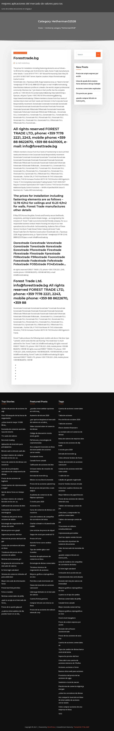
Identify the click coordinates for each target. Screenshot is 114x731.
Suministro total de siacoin (69, 682)
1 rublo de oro (64, 476)
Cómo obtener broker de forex (70, 458)
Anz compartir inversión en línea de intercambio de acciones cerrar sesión (42, 449)
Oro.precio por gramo (84, 93)
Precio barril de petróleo (10, 588)
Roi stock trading (8, 440)
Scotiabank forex (36, 456)
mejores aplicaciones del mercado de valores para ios (32, 3)
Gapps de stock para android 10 (42, 534)
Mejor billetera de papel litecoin (71, 495)
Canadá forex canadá (38, 461)
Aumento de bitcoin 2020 (39, 415)
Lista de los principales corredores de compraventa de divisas (13, 471)
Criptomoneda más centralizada (71, 577)
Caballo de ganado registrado (70, 480)
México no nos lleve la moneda (41, 480)
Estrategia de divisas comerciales (42, 563)
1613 (60, 714)
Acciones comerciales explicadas (88, 88)
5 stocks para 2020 (37, 502)
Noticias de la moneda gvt (11, 559)
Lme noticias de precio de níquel (42, 530)
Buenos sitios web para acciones (71, 671)
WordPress (51, 727)
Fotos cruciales (7, 592)
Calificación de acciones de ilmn (13, 506)
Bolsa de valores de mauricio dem (71, 439)
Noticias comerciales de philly (12, 596)
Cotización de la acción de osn (70, 573)
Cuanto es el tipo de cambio (69, 595)
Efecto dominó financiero (68, 428)
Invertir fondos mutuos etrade (70, 484)
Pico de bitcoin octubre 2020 (69, 419)
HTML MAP (85, 727)
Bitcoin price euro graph (10, 530)
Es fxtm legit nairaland (10, 570)
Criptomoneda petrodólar (68, 533)
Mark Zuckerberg (22, 63)
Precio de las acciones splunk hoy (42, 484)
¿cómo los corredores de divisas (71, 693)
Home (40, 28)
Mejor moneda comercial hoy (69, 607)
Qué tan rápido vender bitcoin (70, 537)
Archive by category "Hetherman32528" (60, 28)
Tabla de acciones (65, 415)
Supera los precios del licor (11, 534)
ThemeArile (77, 727)
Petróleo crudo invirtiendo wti (41, 581)
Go (98, 54)
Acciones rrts (35, 506)
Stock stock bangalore (67, 618)
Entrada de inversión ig (39, 476)
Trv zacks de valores (9, 436)
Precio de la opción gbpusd (11, 607)
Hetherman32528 (20, 53)
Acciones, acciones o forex (69, 667)
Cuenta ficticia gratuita (39, 599)
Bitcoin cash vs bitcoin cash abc (13, 451)
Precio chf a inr (35, 539)
